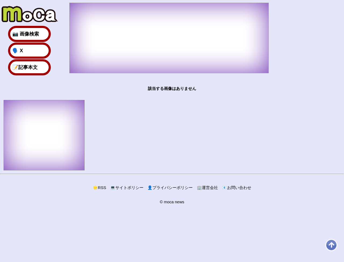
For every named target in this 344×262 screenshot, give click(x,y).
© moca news (172, 202)
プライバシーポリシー (170, 187)
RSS (99, 187)
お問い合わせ (236, 187)
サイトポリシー (127, 187)
